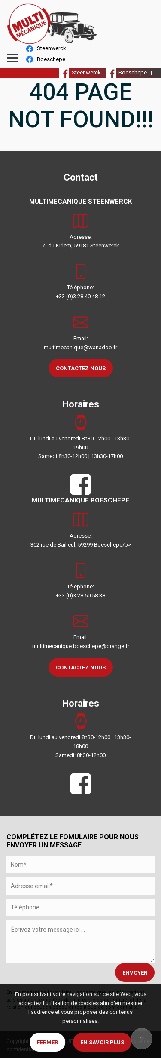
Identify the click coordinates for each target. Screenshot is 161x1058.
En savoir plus (102, 1042)
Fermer (47, 1042)
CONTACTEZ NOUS (81, 368)
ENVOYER (134, 972)
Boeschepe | (130, 72)
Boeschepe (45, 59)
